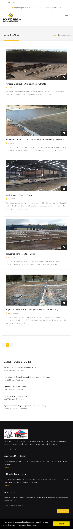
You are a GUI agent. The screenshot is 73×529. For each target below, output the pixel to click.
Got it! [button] (61, 524)
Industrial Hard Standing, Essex (20, 253)
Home (54, 35)
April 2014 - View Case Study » (14, 389)
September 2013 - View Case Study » (16, 409)
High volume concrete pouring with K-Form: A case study (32, 309)
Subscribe (63, 511)
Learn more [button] (32, 525)
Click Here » (8, 467)
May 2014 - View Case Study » (14, 370)
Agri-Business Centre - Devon (19, 195)
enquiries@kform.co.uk (22, 8)
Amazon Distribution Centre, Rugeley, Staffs (26, 83)
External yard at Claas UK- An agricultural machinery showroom (35, 139)
